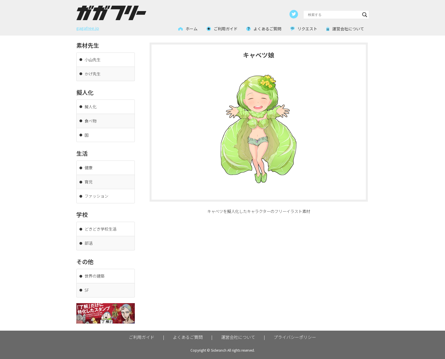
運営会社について (238, 333)
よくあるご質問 (188, 333)
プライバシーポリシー (295, 333)
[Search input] (333, 14)
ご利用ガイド (141, 333)
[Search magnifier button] (365, 14)
